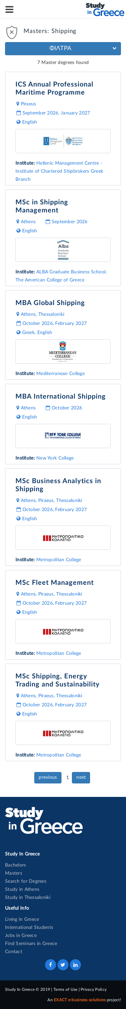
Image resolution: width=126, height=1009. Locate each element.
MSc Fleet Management (54, 582)
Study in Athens (22, 889)
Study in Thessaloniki (27, 897)
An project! (84, 1000)
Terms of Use (65, 989)
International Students (29, 927)
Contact (13, 951)
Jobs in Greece (21, 935)
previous (48, 777)
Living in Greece (22, 919)
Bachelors (15, 865)
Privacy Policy (94, 989)
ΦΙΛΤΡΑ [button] (83, 48)
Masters (13, 873)
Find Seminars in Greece (31, 943)
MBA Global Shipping (50, 303)
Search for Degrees (25, 881)
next (81, 777)
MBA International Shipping (60, 396)
